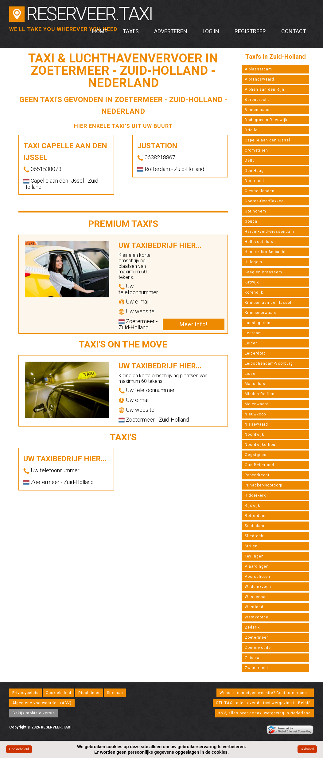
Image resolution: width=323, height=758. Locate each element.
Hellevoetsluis (259, 242)
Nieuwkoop (255, 414)
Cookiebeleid (58, 693)
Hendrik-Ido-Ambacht (265, 252)
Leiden (251, 343)
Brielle (251, 130)
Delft (249, 160)
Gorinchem (255, 211)
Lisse (250, 373)
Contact (293, 31)
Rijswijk (252, 505)
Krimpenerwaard (261, 313)
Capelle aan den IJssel (267, 140)
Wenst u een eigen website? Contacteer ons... (265, 693)
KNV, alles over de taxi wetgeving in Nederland (264, 713)
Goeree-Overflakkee (264, 201)
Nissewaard (256, 424)
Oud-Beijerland (259, 465)
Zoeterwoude (258, 647)
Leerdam (253, 333)
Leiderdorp (255, 353)
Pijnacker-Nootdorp (263, 485)
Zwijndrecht (256, 668)
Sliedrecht (255, 536)
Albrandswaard (259, 79)
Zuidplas (253, 658)
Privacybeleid (25, 693)
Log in (211, 31)
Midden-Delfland (261, 394)
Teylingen (254, 556)
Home (99, 31)
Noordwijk (254, 434)
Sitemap (115, 693)
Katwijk (252, 282)
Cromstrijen (256, 150)
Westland (254, 607)
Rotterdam (255, 516)
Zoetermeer (256, 637)
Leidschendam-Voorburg (269, 363)
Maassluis (255, 384)
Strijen (251, 546)
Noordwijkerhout (261, 444)
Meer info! (194, 324)
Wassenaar (256, 597)
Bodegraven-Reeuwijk (266, 120)
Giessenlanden (259, 191)
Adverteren (170, 31)
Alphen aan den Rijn (264, 89)
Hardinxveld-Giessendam (269, 231)
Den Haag (254, 171)
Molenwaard (257, 404)
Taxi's (131, 31)
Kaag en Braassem (263, 272)
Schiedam (254, 526)
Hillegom (253, 262)
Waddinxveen (258, 587)
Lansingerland (259, 323)
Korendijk (254, 292)
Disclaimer (89, 693)
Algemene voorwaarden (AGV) (42, 703)
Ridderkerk (255, 495)
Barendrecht (257, 99)
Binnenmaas (257, 110)
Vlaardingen (257, 566)
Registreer (250, 31)
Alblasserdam (258, 69)
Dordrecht (254, 181)
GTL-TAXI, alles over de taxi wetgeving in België (263, 703)
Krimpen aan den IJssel (268, 302)
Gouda (251, 221)
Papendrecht (257, 475)
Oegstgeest (256, 455)
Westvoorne (256, 617)
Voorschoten (257, 576)
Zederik (252, 627)
